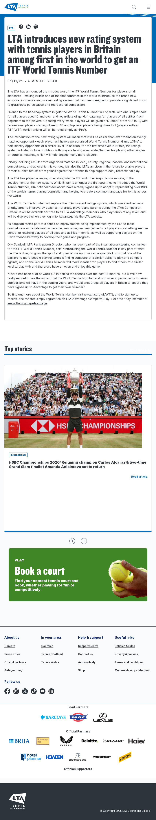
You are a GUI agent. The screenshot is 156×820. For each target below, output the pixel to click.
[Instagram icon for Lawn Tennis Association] (16, 691)
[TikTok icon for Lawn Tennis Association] (34, 691)
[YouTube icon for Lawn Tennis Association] (42, 691)
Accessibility (87, 662)
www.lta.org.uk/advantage (27, 303)
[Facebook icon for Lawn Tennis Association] (7, 691)
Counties (47, 646)
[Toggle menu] (148, 7)
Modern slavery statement (132, 670)
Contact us (85, 654)
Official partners (15, 662)
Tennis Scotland (52, 654)
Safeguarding (13, 670)
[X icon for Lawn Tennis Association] (25, 691)
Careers (9, 646)
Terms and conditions (129, 662)
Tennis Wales (50, 662)
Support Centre (88, 646)
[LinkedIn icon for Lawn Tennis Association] (51, 691)
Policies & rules (125, 646)
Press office (12, 654)
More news (140, 350)
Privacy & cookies (126, 654)
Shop (81, 670)
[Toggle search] (134, 7)
